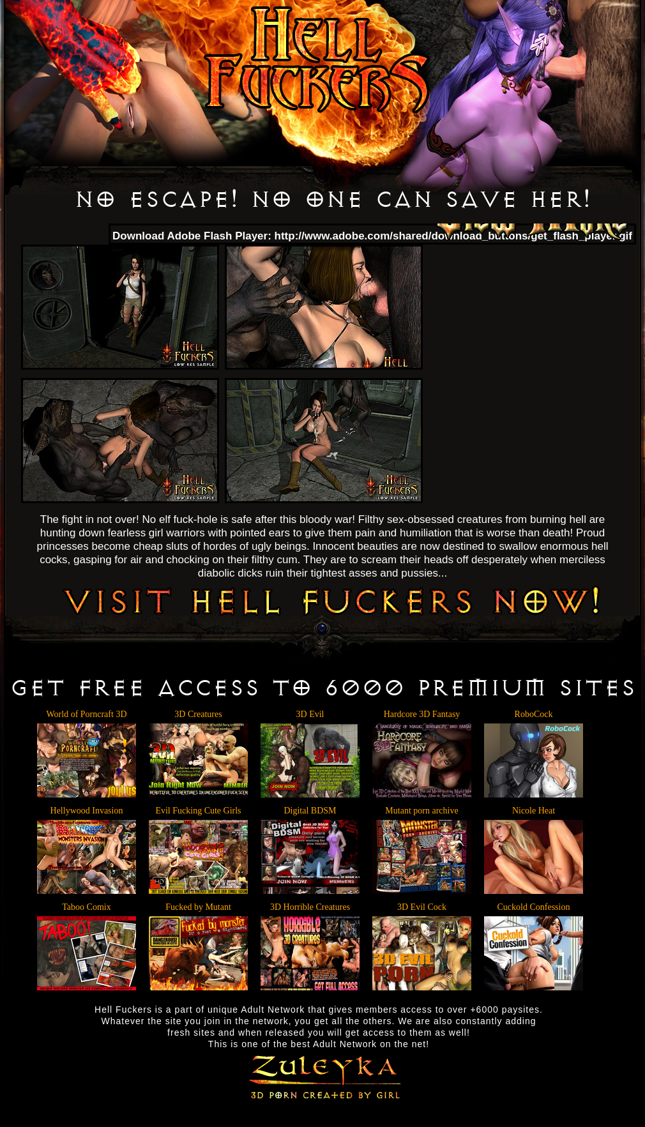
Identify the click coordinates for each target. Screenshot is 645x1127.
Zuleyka (323, 1075)
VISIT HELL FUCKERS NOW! (331, 600)
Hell (316, 60)
